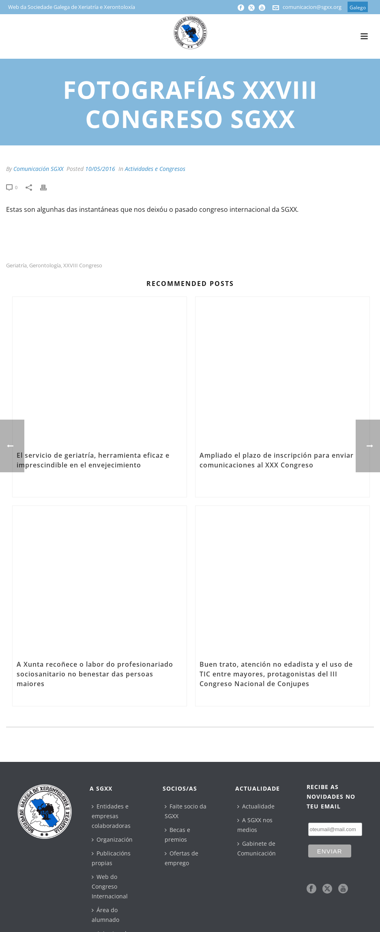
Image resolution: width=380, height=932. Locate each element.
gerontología (45, 265)
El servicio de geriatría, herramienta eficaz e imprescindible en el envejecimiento (93, 460)
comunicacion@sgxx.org (312, 7)
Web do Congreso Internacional (110, 886)
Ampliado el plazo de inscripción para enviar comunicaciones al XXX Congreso (277, 460)
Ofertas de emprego (181, 858)
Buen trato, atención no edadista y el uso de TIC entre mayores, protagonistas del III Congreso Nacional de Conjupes (276, 674)
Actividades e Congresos (155, 169)
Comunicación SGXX (38, 169)
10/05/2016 (100, 169)
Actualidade (256, 806)
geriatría (16, 265)
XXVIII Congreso (82, 265)
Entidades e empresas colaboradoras (111, 816)
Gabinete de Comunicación (256, 848)
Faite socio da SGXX (185, 811)
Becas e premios (177, 834)
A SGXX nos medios (255, 825)
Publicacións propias (111, 858)
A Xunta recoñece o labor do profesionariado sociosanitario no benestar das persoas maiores (95, 674)
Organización (112, 839)
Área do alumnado (105, 914)
